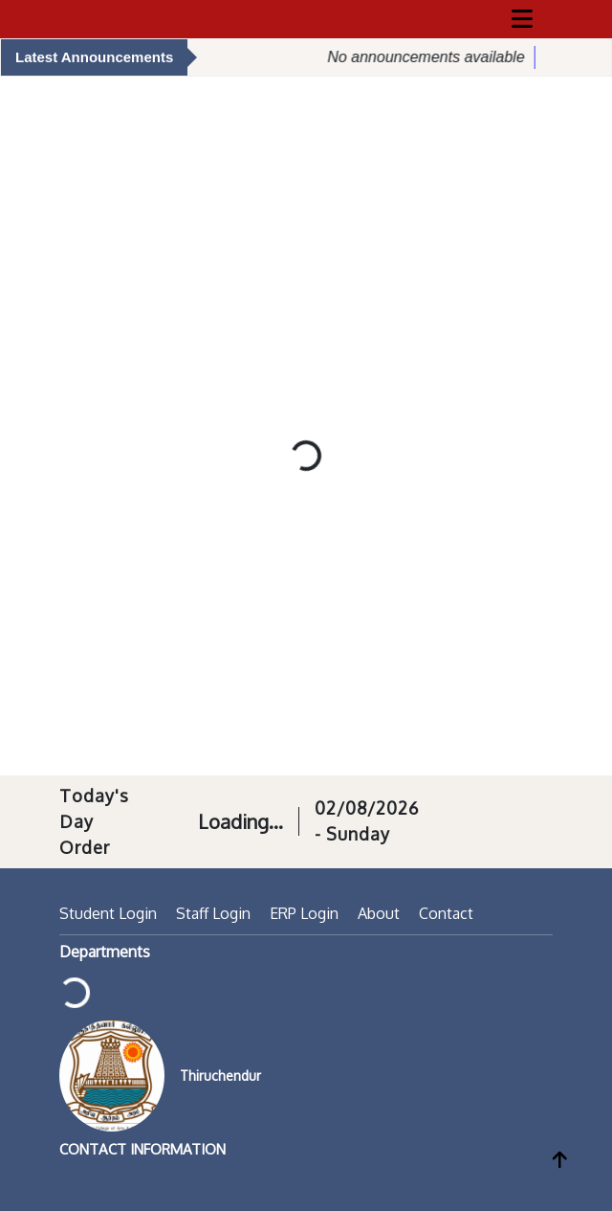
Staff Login (213, 913)
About (379, 913)
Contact (446, 913)
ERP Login (304, 913)
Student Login (108, 913)
